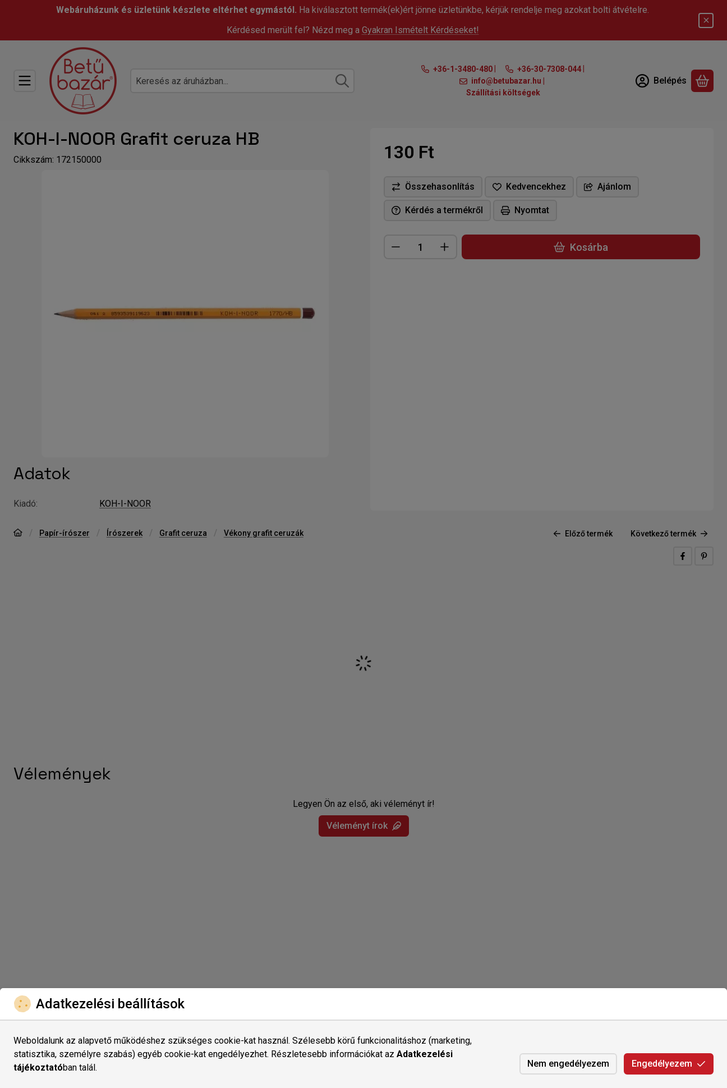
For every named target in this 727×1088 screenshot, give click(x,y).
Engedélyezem (669, 1063)
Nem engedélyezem (568, 1063)
